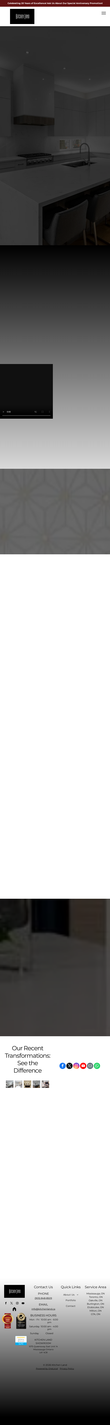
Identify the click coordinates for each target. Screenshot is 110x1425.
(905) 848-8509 (43, 1298)
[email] (90, 1066)
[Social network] (14, 1309)
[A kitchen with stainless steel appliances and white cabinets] (18, 1084)
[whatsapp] (97, 1066)
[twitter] (69, 1066)
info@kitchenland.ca (43, 1309)
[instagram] (76, 1066)
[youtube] (83, 1066)
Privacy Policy (67, 1368)
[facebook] (62, 1066)
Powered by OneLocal (47, 1368)
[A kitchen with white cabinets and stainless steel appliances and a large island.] (9, 1084)
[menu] (103, 13)
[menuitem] (70, 1295)
